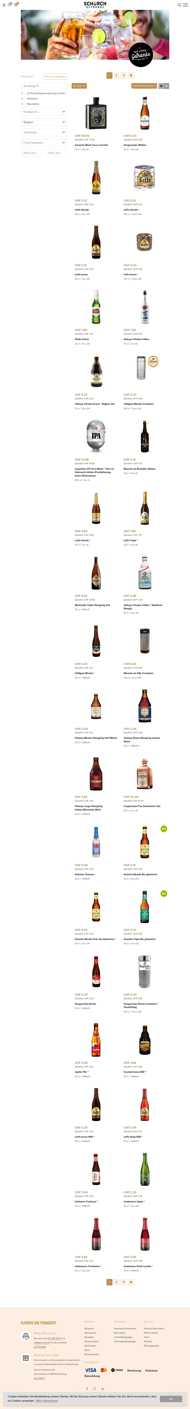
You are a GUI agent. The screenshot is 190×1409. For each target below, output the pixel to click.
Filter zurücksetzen (55, 76)
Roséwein (89, 1337)
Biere (87, 1350)
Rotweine (89, 1328)
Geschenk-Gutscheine (125, 1328)
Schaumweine (91, 1341)
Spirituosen (90, 1345)
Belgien (44, 122)
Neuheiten (33, 104)
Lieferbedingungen (123, 1337)
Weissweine (90, 1332)
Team (146, 1337)
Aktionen (32, 98)
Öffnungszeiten (151, 1345)
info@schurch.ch (42, 1342)
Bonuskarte (120, 1332)
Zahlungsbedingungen (125, 1341)
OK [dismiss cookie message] (171, 1399)
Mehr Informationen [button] (47, 1400)
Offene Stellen (151, 1332)
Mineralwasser (91, 1354)
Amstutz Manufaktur (154, 1328)
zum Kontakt (40, 1346)
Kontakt (148, 1341)
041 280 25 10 (54, 1338)
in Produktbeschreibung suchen (46, 93)
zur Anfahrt (39, 1378)
